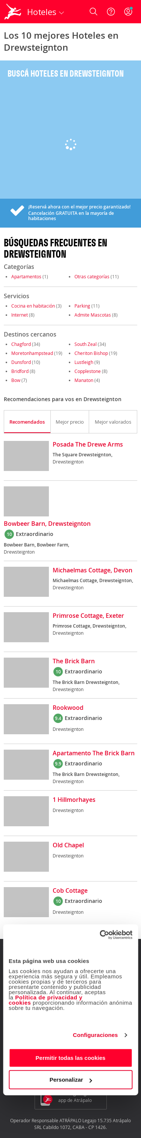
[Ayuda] (110, 11)
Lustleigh (83, 362)
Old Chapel (68, 845)
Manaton (83, 380)
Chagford (21, 344)
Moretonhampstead (32, 353)
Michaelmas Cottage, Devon (92, 570)
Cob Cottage (70, 891)
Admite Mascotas (92, 315)
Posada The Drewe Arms (88, 444)
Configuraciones (95, 1035)
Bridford (20, 371)
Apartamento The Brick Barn (94, 753)
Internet (19, 315)
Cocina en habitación (33, 306)
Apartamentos (26, 276)
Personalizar (71, 1079)
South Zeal (85, 344)
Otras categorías (91, 276)
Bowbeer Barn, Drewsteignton (47, 524)
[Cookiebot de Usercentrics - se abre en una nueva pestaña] (100, 935)
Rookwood (68, 708)
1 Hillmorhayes (74, 800)
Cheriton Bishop (91, 353)
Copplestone (87, 371)
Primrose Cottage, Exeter (88, 616)
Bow (15, 380)
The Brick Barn (74, 661)
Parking (82, 306)
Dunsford (21, 362)
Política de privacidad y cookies (45, 1000)
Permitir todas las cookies (71, 1058)
